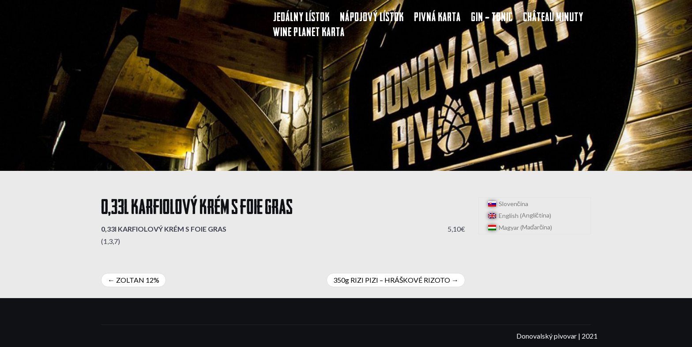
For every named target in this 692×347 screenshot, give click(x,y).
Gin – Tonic (492, 18)
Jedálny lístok (301, 18)
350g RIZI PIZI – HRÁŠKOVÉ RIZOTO (391, 280)
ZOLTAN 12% (137, 280)
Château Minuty (553, 18)
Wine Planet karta (309, 33)
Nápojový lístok (372, 18)
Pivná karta (437, 18)
